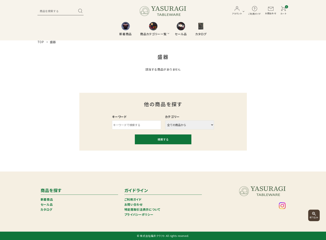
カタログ (46, 209)
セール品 (47, 204)
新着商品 (47, 199)
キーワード (119, 117)
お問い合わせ (133, 204)
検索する (163, 139)
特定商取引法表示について (142, 209)
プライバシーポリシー (138, 214)
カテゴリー (172, 117)
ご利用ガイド (133, 199)
